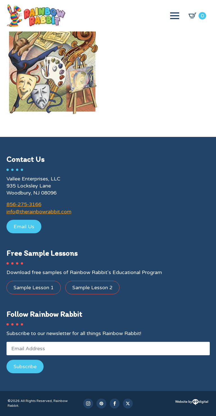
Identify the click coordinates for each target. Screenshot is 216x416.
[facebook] (115, 403)
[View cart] (197, 15)
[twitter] (128, 403)
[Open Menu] (174, 15)
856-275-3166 (23, 204)
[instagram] (88, 403)
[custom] (101, 403)
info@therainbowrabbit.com (38, 212)
